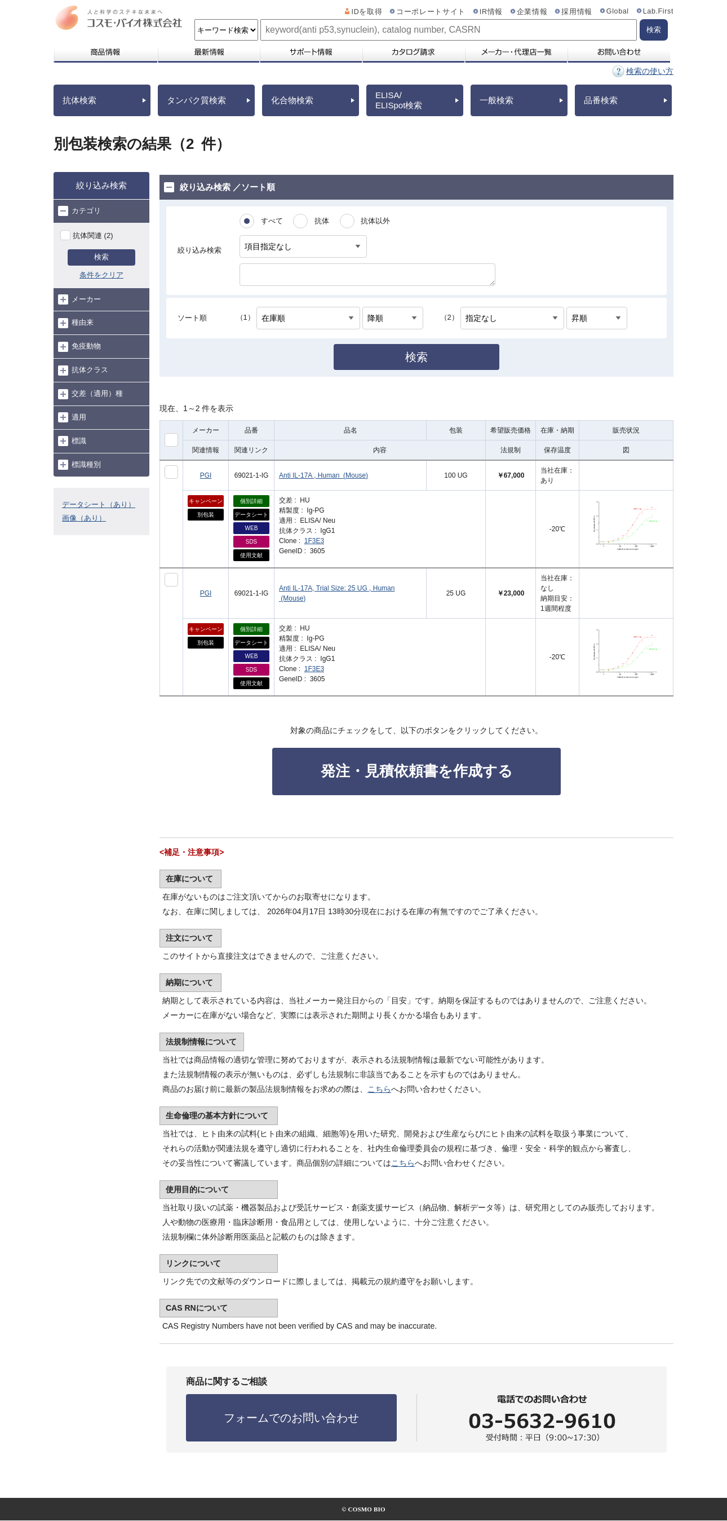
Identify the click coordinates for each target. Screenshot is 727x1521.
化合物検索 (292, 100)
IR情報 (491, 12)
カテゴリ (79, 211)
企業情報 (532, 12)
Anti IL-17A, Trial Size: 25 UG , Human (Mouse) (336, 593)
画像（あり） (84, 518)
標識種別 (79, 465)
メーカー (79, 299)
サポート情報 (310, 52)
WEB (251, 528)
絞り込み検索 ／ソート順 (219, 187)
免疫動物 (79, 347)
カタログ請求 (413, 52)
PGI (206, 475)
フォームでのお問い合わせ (291, 1418)
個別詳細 (251, 501)
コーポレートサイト (431, 12)
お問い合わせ (618, 52)
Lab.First (658, 11)
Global (617, 11)
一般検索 (496, 100)
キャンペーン (206, 501)
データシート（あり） (98, 504)
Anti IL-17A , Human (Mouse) (323, 475)
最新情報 (208, 52)
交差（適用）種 (90, 394)
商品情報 (105, 52)
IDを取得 (367, 12)
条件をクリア (101, 275)
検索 (101, 257)
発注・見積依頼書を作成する (417, 770)
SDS (252, 542)
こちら (379, 1089)
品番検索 (601, 100)
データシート (251, 515)
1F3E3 (314, 541)
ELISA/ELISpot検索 (398, 100)
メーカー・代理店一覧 (515, 52)
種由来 (76, 323)
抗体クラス (83, 370)
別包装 (205, 515)
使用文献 (251, 555)
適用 (72, 417)
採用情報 (576, 12)
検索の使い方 (649, 71)
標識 (72, 441)
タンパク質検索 (196, 100)
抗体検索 (79, 100)
